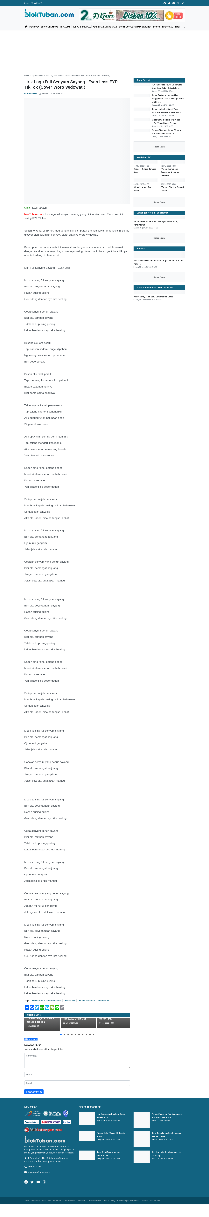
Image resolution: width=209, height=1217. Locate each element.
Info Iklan (57, 1201)
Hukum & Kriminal (82, 27)
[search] (183, 26)
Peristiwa (34, 27)
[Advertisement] (104, 50)
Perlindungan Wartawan (128, 1201)
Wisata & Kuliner (143, 27)
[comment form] (77, 1060)
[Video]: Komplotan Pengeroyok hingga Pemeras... (170, 224)
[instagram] (178, 3)
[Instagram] (44, 1181)
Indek (177, 27)
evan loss (70, 1000)
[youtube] (173, 3)
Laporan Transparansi (150, 1201)
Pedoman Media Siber (41, 1201)
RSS (27, 1201)
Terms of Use (95, 1201)
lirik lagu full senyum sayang (47, 1000)
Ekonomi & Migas (49, 27)
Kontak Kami (69, 1201)
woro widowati (87, 1000)
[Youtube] (38, 1181)
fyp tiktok (104, 1000)
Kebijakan (65, 27)
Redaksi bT (82, 1201)
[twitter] (169, 3)
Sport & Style (126, 27)
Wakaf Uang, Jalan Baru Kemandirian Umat (153, 418)
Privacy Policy (109, 1201)
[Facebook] (26, 1181)
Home (26, 75)
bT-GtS (156, 27)
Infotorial (167, 27)
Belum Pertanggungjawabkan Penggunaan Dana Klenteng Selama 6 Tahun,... (168, 105)
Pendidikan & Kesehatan (105, 27)
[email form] (77, 1083)
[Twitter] (32, 1181)
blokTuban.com (31, 93)
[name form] (77, 1074)
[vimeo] (182, 3)
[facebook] (164, 3)
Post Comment (34, 1091)
